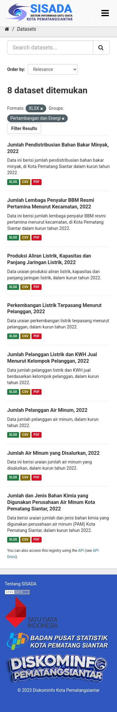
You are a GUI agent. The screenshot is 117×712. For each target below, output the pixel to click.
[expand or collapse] (105, 13)
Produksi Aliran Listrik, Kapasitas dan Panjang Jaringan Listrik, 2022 (49, 259)
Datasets (26, 29)
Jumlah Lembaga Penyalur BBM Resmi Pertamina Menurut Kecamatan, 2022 (50, 203)
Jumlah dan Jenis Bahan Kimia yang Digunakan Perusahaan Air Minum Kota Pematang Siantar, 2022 (51, 502)
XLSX (13, 182)
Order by (15, 69)
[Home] (7, 29)
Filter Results (24, 128)
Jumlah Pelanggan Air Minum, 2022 (47, 410)
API (81, 550)
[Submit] (101, 47)
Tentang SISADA (21, 583)
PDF (36, 182)
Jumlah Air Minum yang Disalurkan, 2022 (53, 453)
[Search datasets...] (50, 47)
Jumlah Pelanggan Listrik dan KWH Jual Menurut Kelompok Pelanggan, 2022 (52, 357)
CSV (25, 182)
